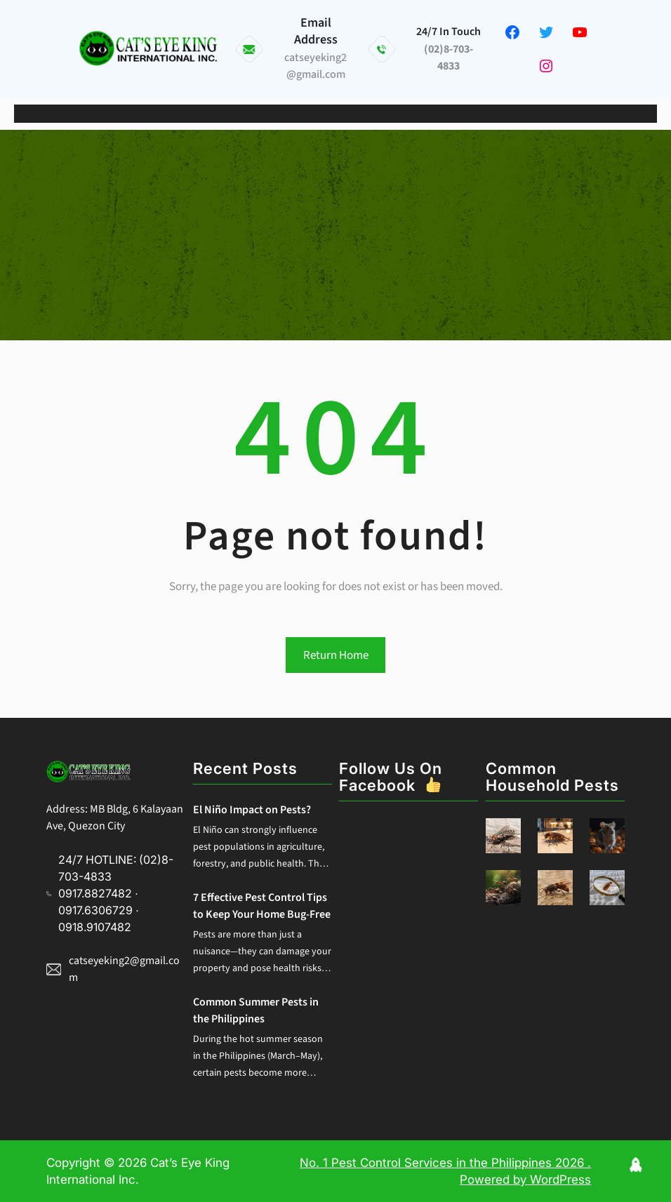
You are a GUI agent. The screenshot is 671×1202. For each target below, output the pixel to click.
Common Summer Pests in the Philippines (256, 1010)
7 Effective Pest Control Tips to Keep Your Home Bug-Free (262, 906)
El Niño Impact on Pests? (252, 809)
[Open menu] (335, 114)
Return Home (335, 655)
